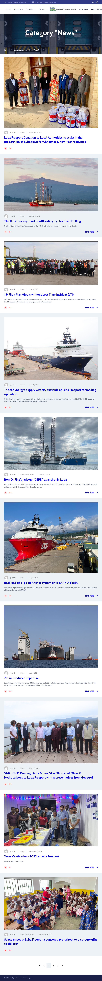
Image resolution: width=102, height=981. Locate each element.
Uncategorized (29, 474)
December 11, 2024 (35, 132)
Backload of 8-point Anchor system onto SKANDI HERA (41, 583)
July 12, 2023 (33, 578)
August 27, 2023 (44, 474)
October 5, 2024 (34, 216)
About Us (17, 9)
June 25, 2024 (33, 385)
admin (13, 132)
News (22, 132)
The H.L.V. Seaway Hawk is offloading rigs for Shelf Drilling (42, 221)
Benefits (42, 9)
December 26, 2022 (35, 851)
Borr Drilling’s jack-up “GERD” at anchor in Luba (35, 479)
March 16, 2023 (34, 768)
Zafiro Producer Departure (21, 678)
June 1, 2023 (33, 673)
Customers (83, 9)
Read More (89, 232)
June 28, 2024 (33, 289)
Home (8, 9)
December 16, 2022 (45, 934)
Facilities (30, 9)
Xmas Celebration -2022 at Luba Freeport (31, 856)
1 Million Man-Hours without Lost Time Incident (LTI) (39, 294)
